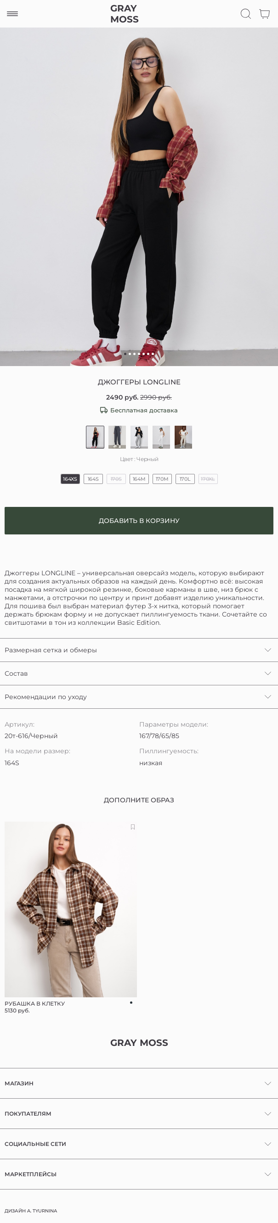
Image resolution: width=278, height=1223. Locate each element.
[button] (125, 354)
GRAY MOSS (124, 14)
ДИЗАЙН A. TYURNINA (31, 1211)
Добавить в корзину (139, 521)
